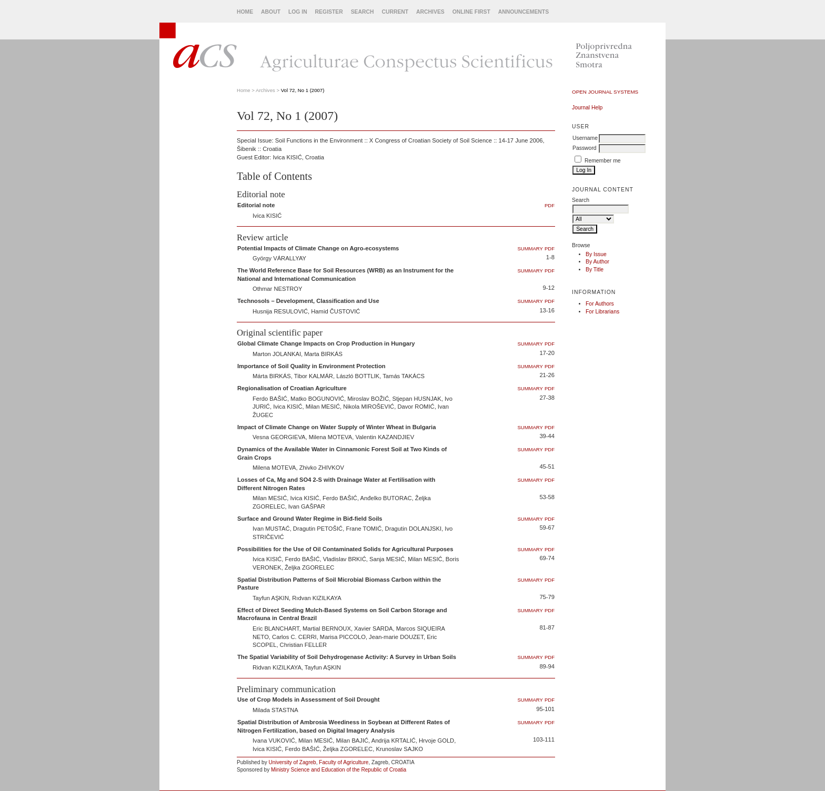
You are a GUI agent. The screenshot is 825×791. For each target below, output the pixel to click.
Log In (297, 12)
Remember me (603, 161)
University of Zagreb (292, 762)
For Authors (600, 304)
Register (329, 12)
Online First (471, 12)
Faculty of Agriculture (343, 762)
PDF (550, 205)
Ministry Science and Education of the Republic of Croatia (338, 770)
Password (584, 148)
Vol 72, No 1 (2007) (303, 90)
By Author (597, 262)
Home (245, 12)
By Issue (596, 254)
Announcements (523, 12)
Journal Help (587, 107)
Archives (430, 12)
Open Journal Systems (605, 92)
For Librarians (602, 312)
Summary (530, 248)
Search (362, 12)
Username (585, 138)
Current (394, 12)
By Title (594, 269)
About (270, 12)
